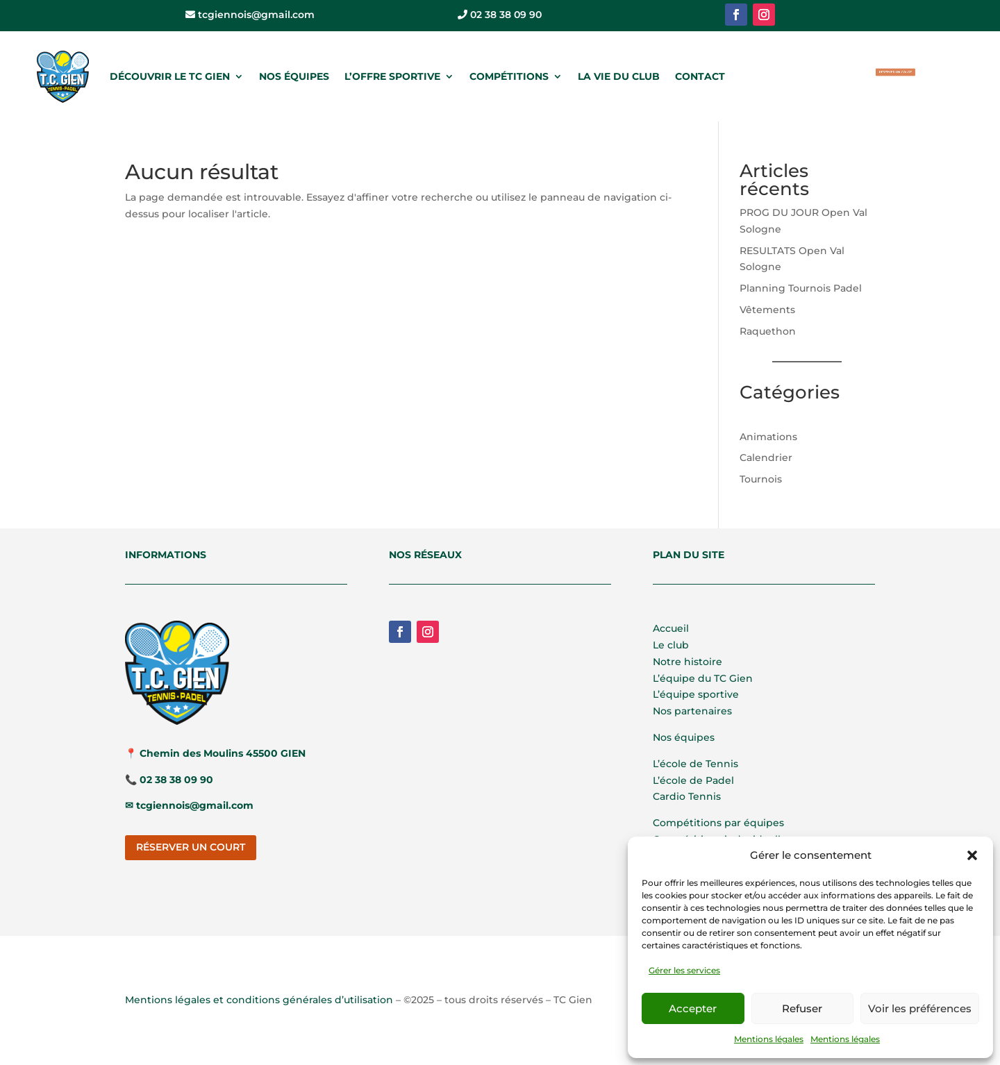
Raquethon (768, 331)
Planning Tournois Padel (801, 288)
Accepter (693, 1008)
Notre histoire (687, 661)
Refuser (802, 1008)
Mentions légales (768, 1039)
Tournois (761, 479)
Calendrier (766, 457)
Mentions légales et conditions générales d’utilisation (259, 999)
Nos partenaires (692, 711)
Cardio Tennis (687, 796)
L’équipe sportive (696, 694)
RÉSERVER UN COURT (896, 72)
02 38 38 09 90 (500, 14)
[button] (972, 855)
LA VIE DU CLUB (619, 76)
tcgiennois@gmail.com (250, 14)
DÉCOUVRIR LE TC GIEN (170, 76)
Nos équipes (684, 737)
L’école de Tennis (695, 763)
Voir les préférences (920, 1008)
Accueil (671, 628)
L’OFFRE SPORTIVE (392, 76)
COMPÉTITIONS (509, 76)
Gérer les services (684, 970)
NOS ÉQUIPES (294, 76)
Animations (768, 436)
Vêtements (767, 309)
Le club (671, 645)
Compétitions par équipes (718, 822)
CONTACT (700, 76)
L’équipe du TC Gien (703, 678)
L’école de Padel (693, 780)
